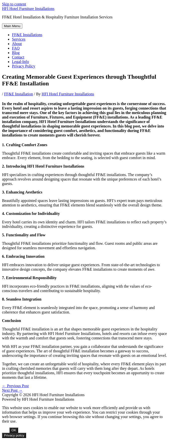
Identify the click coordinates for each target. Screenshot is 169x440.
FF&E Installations (27, 35)
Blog (16, 53)
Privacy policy (14, 435)
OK (13, 430)
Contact (18, 57)
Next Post (12, 390)
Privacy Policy (23, 66)
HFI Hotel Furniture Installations (28, 8)
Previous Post (15, 386)
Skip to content (14, 4)
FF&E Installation (18, 94)
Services (18, 39)
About (17, 44)
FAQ (16, 48)
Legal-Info (20, 62)
